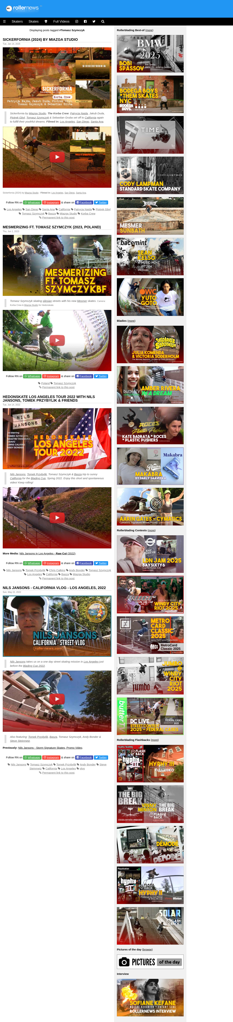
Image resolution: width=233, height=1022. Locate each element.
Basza (52, 213)
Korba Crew (88, 213)
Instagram (53, 202)
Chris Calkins (57, 570)
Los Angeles (67, 121)
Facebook (86, 202)
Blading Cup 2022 (34, 665)
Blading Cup (38, 478)
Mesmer (82, 300)
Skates (34, 21)
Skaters (17, 21)
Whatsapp (34, 202)
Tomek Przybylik (37, 474)
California (90, 117)
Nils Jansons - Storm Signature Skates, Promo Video (50, 747)
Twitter (103, 202)
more (149, 30)
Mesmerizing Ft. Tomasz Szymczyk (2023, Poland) (52, 227)
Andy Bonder (77, 570)
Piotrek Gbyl (17, 117)
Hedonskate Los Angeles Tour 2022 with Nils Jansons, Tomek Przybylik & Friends (49, 398)
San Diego (82, 121)
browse (147, 949)
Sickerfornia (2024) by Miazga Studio (40, 40)
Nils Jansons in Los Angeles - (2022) (47, 553)
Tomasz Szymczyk (37, 117)
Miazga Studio (37, 113)
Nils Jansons (17, 474)
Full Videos (61, 21)
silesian (47, 300)
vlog (82, 768)
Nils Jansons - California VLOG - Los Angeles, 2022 (54, 588)
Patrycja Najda (79, 113)
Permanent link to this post (58, 217)
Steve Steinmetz (20, 740)
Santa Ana (97, 121)
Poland (45, 383)
